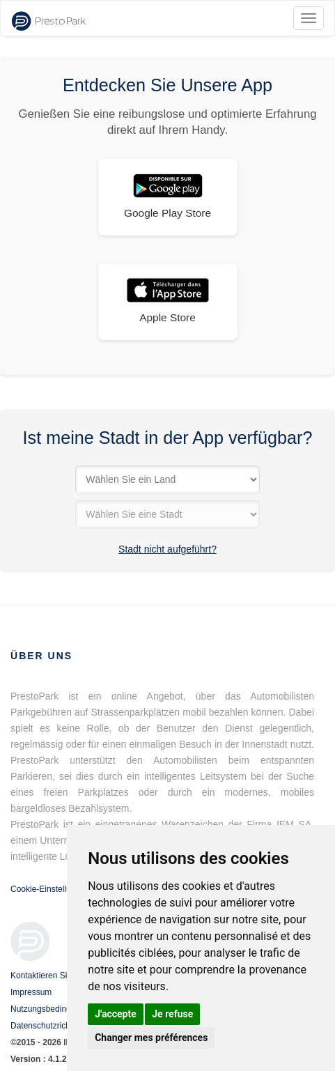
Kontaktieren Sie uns (49, 975)
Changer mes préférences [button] (151, 1037)
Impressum (31, 992)
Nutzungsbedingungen (52, 1009)
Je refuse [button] (172, 1013)
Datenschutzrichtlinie (49, 1026)
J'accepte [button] (116, 1013)
